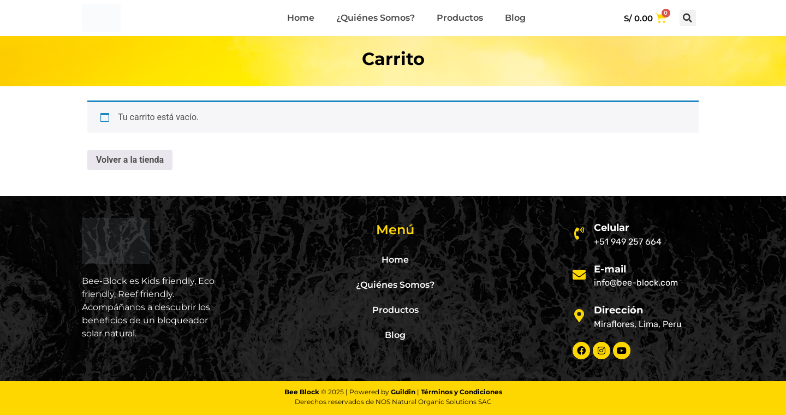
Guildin (403, 392)
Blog (515, 18)
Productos (460, 18)
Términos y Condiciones (461, 392)
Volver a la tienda (130, 160)
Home (300, 18)
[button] (688, 18)
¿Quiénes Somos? (375, 18)
